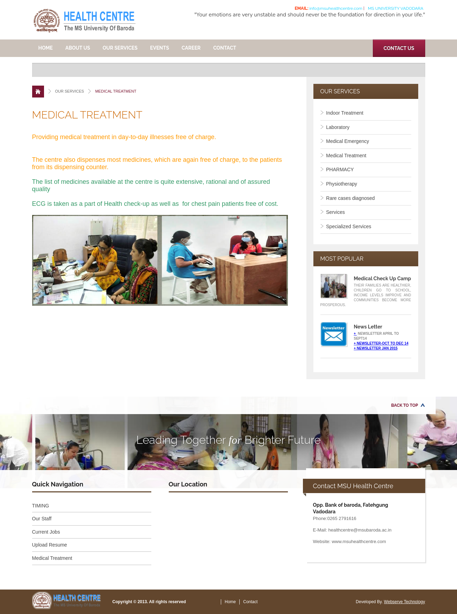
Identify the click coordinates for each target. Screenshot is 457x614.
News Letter (368, 327)
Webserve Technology (404, 601)
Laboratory (335, 127)
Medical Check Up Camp (382, 278)
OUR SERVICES (120, 48)
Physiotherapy (338, 184)
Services (332, 212)
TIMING (40, 505)
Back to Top (404, 405)
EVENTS (159, 48)
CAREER (191, 48)
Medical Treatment (343, 155)
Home (45, 48)
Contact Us (399, 48)
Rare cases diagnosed (347, 198)
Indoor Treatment (341, 113)
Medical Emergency (344, 141)
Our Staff (42, 518)
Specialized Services (345, 226)
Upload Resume (49, 545)
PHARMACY (337, 169)
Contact (224, 48)
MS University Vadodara (395, 8)
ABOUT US (77, 48)
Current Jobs (46, 532)
